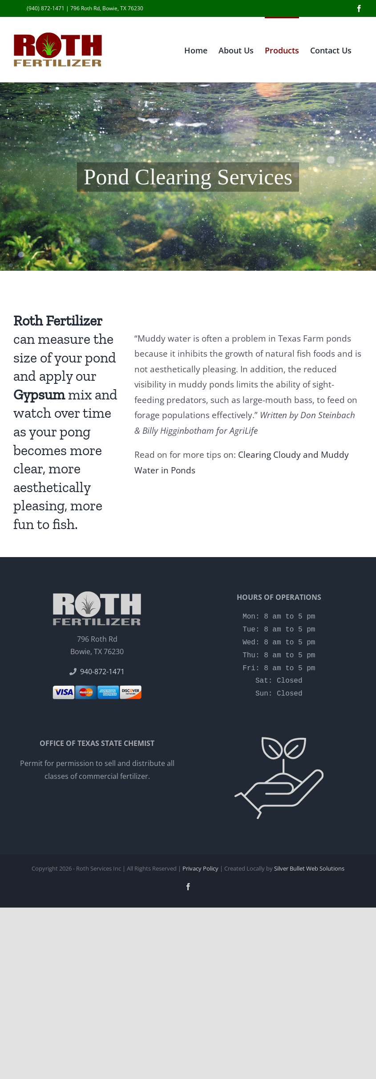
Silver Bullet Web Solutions (309, 868)
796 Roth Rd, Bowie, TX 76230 (106, 8)
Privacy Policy (200, 868)
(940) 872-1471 (46, 8)
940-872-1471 (102, 671)
